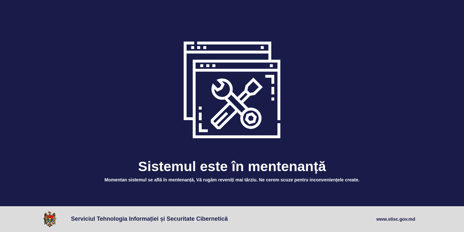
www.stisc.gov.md (395, 219)
